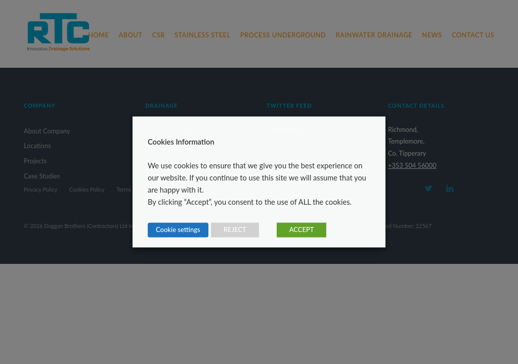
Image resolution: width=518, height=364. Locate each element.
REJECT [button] (235, 230)
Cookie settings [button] (178, 230)
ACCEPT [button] (301, 230)
